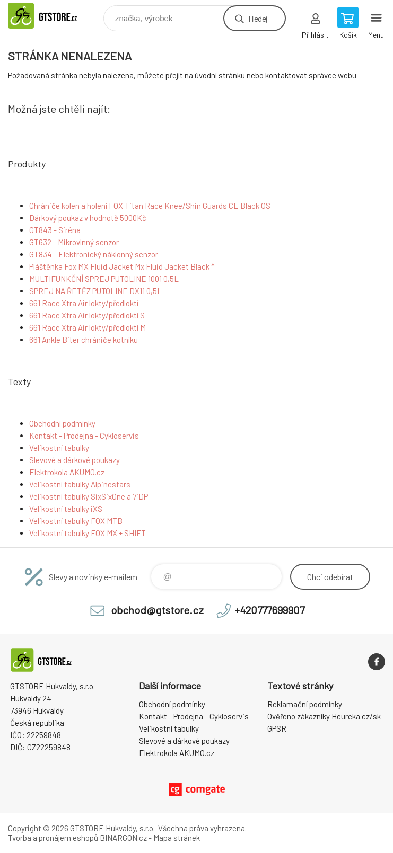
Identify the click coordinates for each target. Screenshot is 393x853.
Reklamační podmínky (304, 704)
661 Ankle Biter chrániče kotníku (83, 339)
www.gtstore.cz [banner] (55, 15)
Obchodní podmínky (62, 423)
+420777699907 (269, 609)
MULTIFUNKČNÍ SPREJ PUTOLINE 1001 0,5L (104, 278)
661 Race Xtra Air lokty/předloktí (83, 303)
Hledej (257, 18)
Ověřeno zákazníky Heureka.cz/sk (324, 716)
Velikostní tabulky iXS (65, 508)
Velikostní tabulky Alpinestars (79, 484)
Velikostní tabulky (59, 447)
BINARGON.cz (123, 837)
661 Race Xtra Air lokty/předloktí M (87, 327)
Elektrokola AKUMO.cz (66, 472)
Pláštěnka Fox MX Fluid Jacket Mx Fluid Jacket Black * (122, 266)
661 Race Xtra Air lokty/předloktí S (87, 315)
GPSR (276, 728)
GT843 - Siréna (55, 230)
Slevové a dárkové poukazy (74, 460)
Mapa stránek (176, 837)
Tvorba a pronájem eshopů (53, 837)
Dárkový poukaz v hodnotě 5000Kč (87, 218)
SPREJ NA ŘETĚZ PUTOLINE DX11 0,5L (95, 291)
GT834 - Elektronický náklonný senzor (93, 254)
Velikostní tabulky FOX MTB (76, 521)
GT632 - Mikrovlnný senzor (74, 242)
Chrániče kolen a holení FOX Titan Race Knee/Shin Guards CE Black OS (149, 205)
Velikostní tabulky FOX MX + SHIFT (87, 533)
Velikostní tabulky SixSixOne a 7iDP (88, 496)
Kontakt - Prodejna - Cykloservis (84, 435)
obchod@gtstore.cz (157, 609)
